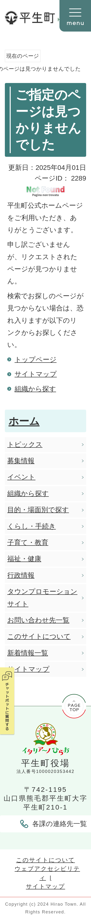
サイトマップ (36, 374)
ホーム (24, 421)
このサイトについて (45, 860)
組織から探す (35, 389)
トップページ (36, 359)
